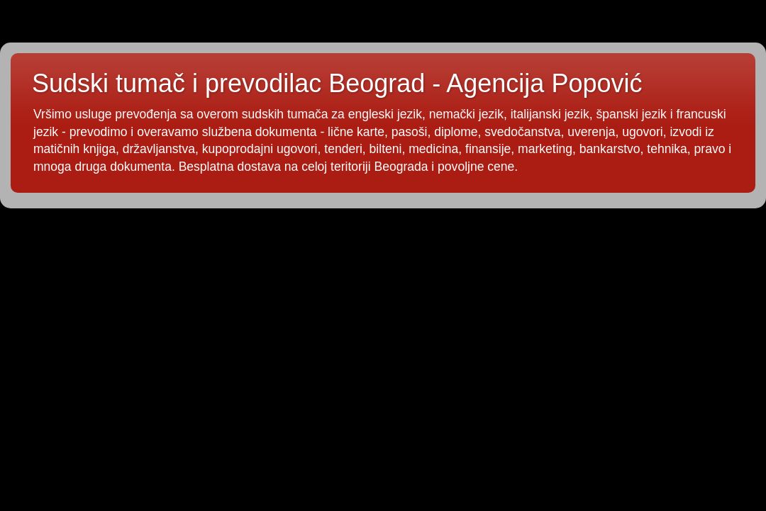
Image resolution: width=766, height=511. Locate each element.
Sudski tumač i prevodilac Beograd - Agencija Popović (337, 83)
